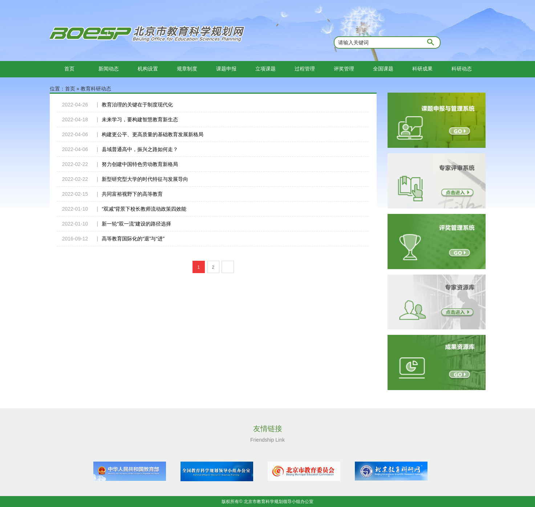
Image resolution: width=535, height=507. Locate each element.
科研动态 (461, 69)
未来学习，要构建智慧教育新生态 (140, 119)
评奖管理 (344, 69)
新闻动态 (108, 69)
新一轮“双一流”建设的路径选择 (136, 224)
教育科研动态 (96, 89)
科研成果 (422, 69)
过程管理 (305, 69)
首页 (69, 69)
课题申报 (226, 69)
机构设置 (148, 69)
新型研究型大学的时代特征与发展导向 (145, 179)
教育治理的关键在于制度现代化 (137, 105)
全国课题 (383, 69)
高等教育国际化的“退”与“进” (133, 239)
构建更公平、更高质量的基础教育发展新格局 (152, 134)
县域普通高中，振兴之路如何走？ (140, 149)
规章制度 (187, 69)
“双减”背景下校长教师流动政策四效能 (144, 209)
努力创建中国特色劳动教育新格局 (140, 164)
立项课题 (265, 69)
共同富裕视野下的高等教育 (132, 194)
